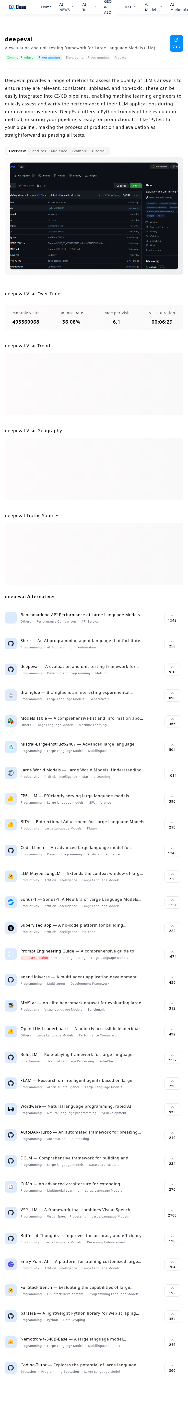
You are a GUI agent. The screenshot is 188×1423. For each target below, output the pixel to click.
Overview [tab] (17, 151)
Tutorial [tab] (99, 151)
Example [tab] (79, 151)
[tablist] (57, 151)
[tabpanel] (94, 219)
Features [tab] (38, 151)
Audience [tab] (58, 151)
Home (46, 6)
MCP (130, 6)
